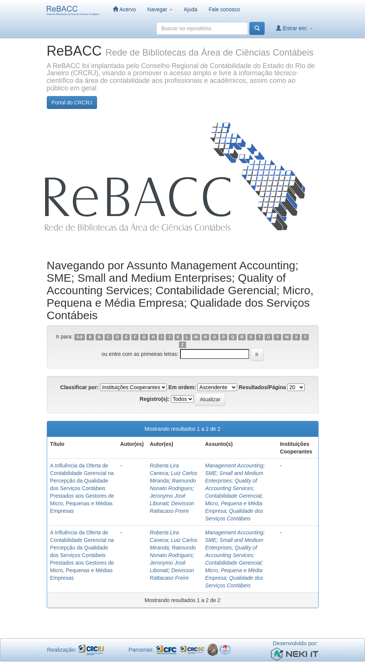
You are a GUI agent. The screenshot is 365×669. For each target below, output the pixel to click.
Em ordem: (182, 387)
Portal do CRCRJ (72, 102)
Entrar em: (294, 28)
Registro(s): (154, 399)
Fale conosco (224, 9)
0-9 (79, 337)
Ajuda (190, 9)
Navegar (159, 9)
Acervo (124, 9)
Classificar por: (79, 387)
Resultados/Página (262, 387)
